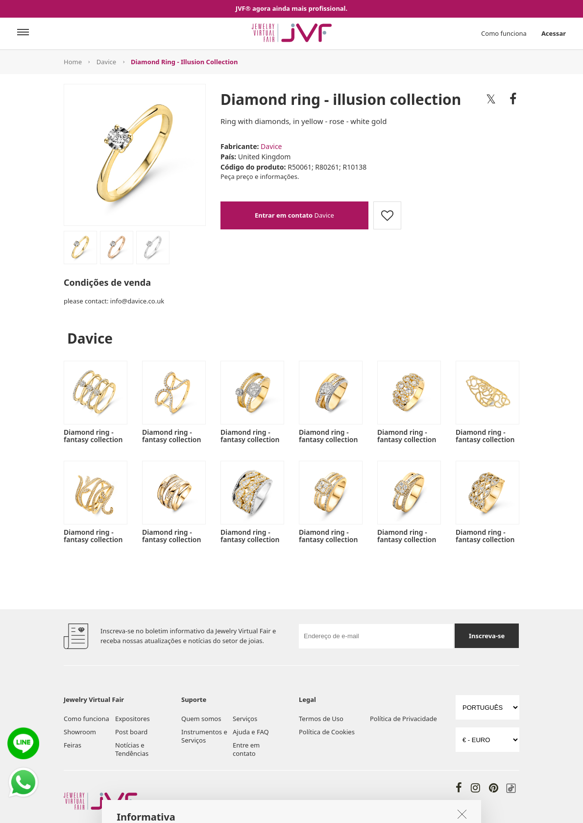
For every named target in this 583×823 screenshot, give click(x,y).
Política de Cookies (327, 731)
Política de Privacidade (403, 718)
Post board (131, 731)
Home (73, 61)
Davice (106, 61)
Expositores (132, 718)
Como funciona (504, 33)
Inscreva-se (487, 635)
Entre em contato (246, 749)
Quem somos (201, 718)
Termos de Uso (321, 718)
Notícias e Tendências (131, 749)
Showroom (80, 731)
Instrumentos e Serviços (204, 736)
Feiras (72, 745)
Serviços (245, 718)
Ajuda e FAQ (251, 731)
